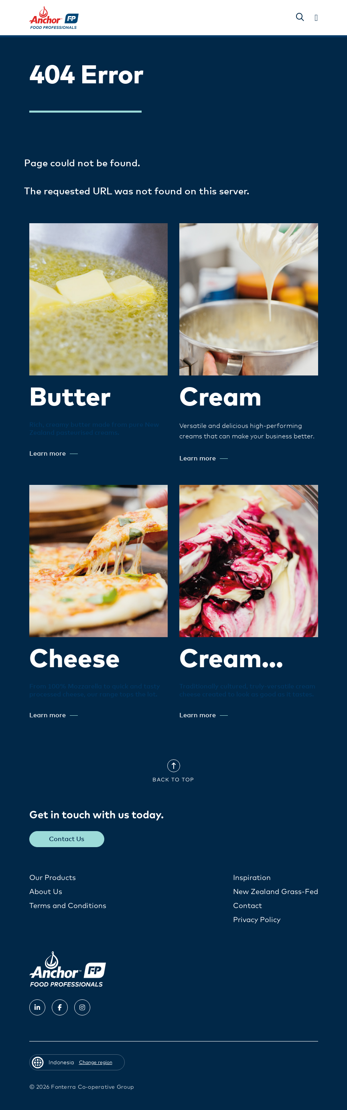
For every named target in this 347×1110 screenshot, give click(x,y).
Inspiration (252, 878)
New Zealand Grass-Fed (275, 892)
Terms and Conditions (67, 906)
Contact (247, 906)
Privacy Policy (256, 920)
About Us (45, 892)
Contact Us (66, 839)
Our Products (52, 878)
